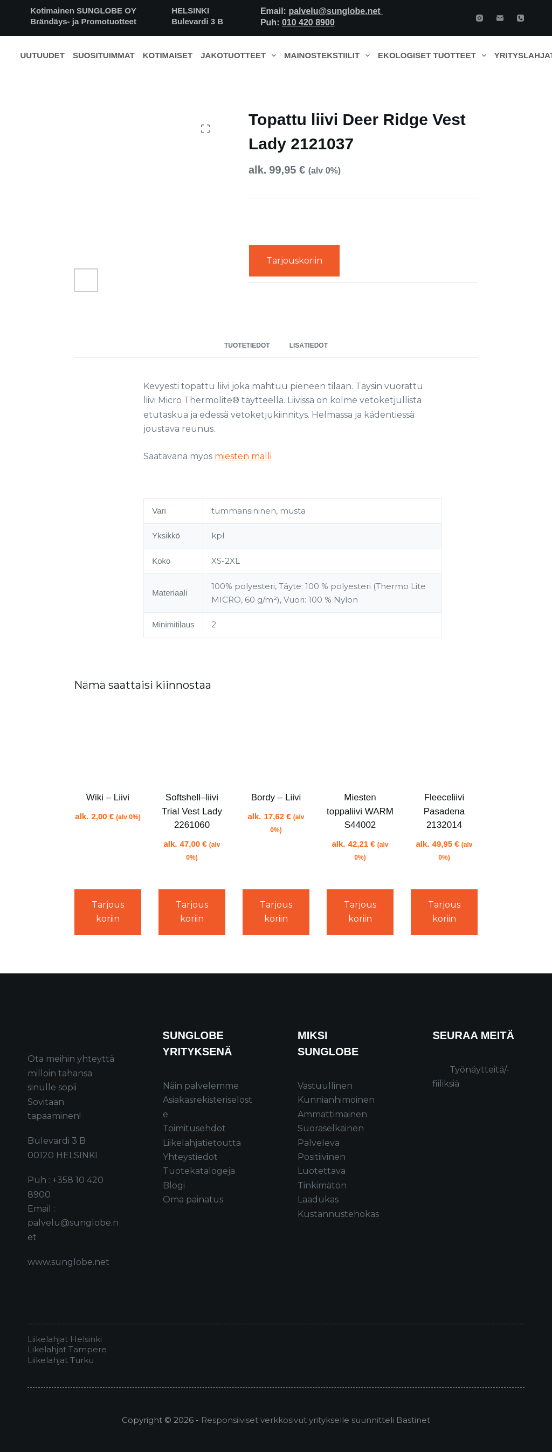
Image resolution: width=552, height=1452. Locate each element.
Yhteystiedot (190, 1157)
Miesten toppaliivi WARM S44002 (360, 811)
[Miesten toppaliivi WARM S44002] (360, 743)
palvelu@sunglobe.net (335, 11)
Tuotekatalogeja (199, 1171)
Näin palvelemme (201, 1086)
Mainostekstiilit (329, 55)
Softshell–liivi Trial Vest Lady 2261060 (192, 811)
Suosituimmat (104, 55)
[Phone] (520, 18)
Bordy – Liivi (276, 797)
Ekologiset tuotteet (434, 55)
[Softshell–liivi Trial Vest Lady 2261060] (192, 743)
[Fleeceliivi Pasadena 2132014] (444, 743)
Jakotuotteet (240, 55)
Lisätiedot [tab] (308, 345)
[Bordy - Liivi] (276, 743)
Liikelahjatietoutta (202, 1143)
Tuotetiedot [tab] (247, 345)
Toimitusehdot (194, 1128)
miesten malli (243, 456)
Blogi (174, 1185)
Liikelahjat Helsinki (64, 1339)
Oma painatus (193, 1199)
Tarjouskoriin (294, 260)
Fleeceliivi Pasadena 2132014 (444, 811)
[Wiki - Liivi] (108, 743)
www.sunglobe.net (68, 1262)
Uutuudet (42, 55)
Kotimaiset (168, 55)
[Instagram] (479, 18)
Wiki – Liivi (107, 797)
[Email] (499, 18)
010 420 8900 (308, 22)
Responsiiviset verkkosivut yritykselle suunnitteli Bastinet (315, 1420)
